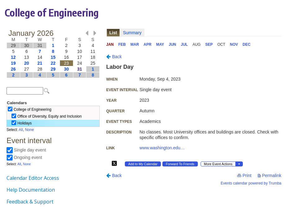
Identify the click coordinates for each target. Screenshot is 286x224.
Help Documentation (31, 189)
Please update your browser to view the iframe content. (53, 54)
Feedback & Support (30, 201)
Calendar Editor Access (33, 178)
